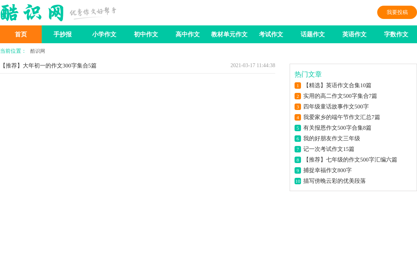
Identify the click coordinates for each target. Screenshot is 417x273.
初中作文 (146, 34)
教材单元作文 (229, 34)
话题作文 (313, 34)
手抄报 (62, 34)
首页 (21, 34)
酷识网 (37, 51)
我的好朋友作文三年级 (331, 138)
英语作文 (354, 34)
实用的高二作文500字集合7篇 (340, 96)
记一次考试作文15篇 (328, 149)
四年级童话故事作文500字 (336, 107)
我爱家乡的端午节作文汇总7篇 (341, 117)
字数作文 (396, 34)
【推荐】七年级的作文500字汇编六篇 (350, 160)
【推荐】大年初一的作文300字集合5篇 (48, 66)
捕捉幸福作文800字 (327, 170)
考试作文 (271, 34)
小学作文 (104, 34)
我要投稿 (397, 12)
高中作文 (188, 34)
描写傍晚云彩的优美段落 (334, 181)
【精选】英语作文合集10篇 (337, 85)
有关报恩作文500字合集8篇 (337, 128)
